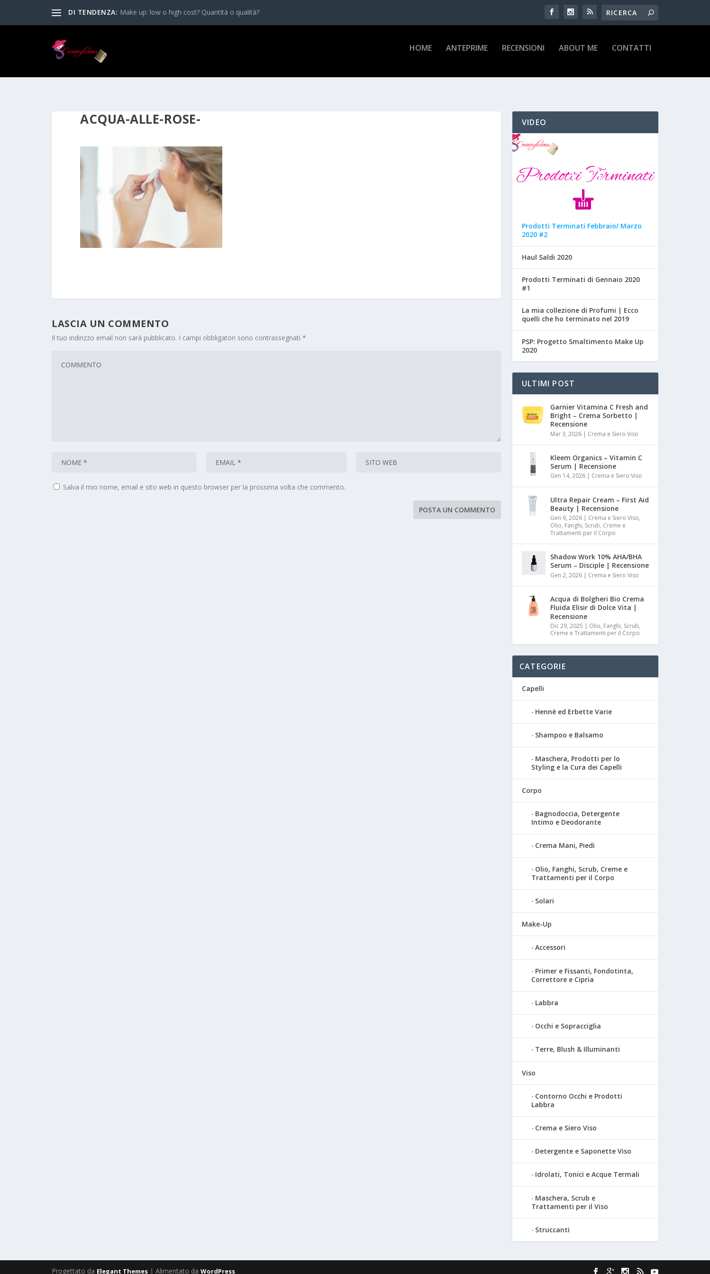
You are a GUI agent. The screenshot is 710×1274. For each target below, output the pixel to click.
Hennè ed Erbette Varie (573, 703)
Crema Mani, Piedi (565, 836)
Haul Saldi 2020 (547, 249)
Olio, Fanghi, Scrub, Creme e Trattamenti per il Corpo (588, 520)
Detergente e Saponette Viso (583, 1142)
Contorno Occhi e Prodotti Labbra (576, 1092)
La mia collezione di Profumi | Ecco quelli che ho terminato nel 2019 (580, 306)
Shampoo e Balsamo (569, 726)
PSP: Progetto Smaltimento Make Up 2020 (583, 337)
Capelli (533, 679)
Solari (544, 892)
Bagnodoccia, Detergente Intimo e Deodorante (575, 809)
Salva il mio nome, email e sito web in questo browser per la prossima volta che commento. (204, 478)
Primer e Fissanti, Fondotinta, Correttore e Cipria (582, 966)
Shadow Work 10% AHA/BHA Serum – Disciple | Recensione (599, 552)
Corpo (532, 781)
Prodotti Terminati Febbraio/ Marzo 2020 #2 (582, 221)
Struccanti (552, 1221)
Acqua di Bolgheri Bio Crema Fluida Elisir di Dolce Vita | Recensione (597, 599)
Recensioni (523, 55)
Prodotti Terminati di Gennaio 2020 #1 (581, 275)
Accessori (550, 938)
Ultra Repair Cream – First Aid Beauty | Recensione (599, 495)
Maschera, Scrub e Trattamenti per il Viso (569, 1193)
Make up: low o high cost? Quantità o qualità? (189, 12)
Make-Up (537, 915)
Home (421, 55)
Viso (529, 1064)
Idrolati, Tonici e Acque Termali (587, 1165)
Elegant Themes (122, 1262)
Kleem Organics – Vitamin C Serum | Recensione (596, 453)
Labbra (546, 994)
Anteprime (467, 55)
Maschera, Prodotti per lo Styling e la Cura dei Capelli (576, 754)
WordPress (217, 1262)
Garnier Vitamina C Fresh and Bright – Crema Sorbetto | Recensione (599, 407)
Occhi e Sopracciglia (568, 1017)
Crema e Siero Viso (613, 425)
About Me (578, 55)
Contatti (631, 55)
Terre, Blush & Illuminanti (577, 1040)
